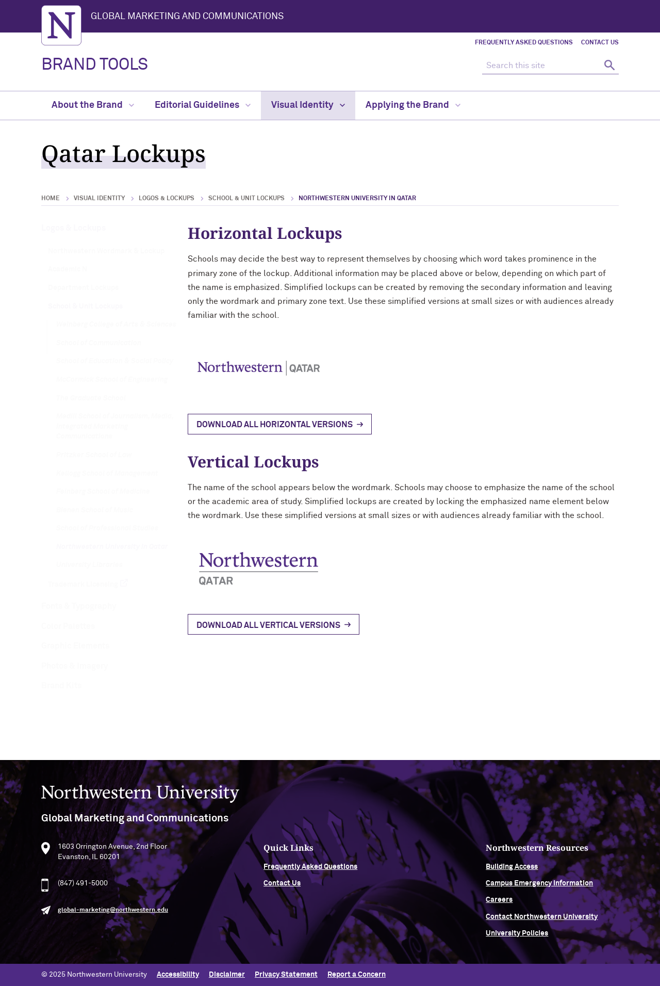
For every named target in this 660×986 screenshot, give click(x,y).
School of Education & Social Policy (114, 361)
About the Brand (93, 105)
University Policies (517, 938)
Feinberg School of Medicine (103, 491)
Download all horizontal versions (274, 425)
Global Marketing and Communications (187, 16)
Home (50, 199)
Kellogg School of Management (107, 473)
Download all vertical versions (268, 625)
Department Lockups (83, 288)
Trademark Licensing (83, 584)
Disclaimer (227, 974)
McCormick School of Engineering (112, 379)
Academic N (67, 269)
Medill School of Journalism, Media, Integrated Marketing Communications (114, 426)
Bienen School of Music (94, 510)
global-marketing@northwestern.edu (113, 915)
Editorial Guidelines (203, 105)
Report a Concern (356, 974)
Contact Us (600, 43)
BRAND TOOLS (94, 65)
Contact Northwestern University (542, 921)
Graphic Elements (75, 646)
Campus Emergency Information (539, 888)
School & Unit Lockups (246, 199)
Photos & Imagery (74, 666)
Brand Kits (61, 686)
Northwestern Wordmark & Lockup (106, 251)
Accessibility (178, 974)
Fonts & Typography (78, 606)
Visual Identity (308, 105)
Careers (499, 904)
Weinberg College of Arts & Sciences (116, 324)
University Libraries (89, 565)
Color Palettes (68, 626)
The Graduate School (91, 398)
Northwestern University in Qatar (112, 547)
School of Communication (98, 343)
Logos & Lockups (166, 199)
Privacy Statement (286, 974)
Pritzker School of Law (94, 455)
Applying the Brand (413, 105)
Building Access (512, 871)
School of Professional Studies (107, 528)
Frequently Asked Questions (524, 43)
